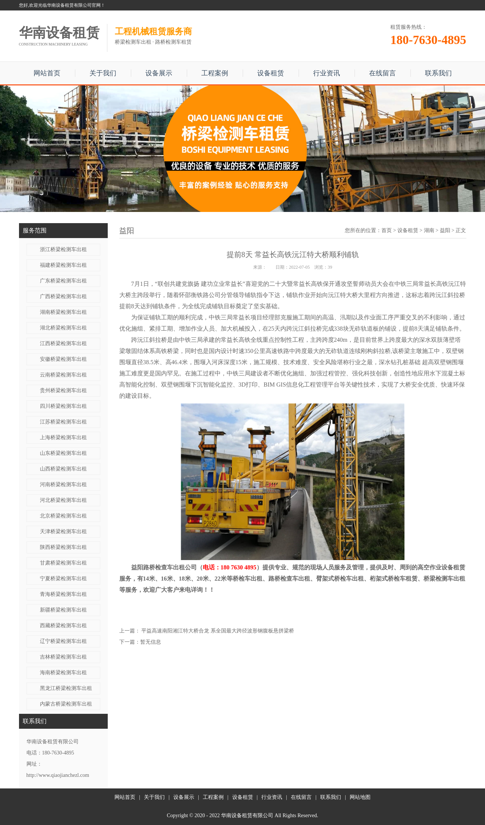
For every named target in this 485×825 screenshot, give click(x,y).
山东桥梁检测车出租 (63, 453)
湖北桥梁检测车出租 (63, 328)
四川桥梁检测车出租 (63, 406)
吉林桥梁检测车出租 (63, 657)
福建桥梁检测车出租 (63, 265)
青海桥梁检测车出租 (63, 594)
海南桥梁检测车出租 (63, 672)
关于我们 (102, 73)
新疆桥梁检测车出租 (63, 610)
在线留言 (382, 73)
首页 (386, 230)
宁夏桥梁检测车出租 (63, 578)
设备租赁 (270, 73)
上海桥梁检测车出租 (63, 437)
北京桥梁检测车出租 (63, 516)
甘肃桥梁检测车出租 (63, 563)
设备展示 (158, 73)
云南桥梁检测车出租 (63, 375)
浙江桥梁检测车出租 (63, 249)
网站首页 (47, 73)
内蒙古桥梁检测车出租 (66, 704)
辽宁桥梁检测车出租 (63, 641)
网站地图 (360, 797)
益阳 (445, 230)
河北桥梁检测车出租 (63, 500)
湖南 (429, 230)
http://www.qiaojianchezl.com (57, 775)
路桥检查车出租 (289, 578)
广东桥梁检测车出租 (63, 281)
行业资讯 (326, 73)
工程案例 (214, 73)
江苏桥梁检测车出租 (63, 422)
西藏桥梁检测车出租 (63, 625)
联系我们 (438, 73)
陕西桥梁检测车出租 (63, 547)
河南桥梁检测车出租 (63, 484)
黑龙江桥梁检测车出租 (66, 688)
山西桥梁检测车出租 (63, 469)
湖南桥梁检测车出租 (63, 312)
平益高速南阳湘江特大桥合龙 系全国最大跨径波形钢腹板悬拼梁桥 (217, 631)
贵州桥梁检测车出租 (63, 390)
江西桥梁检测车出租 (63, 343)
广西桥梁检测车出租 (63, 296)
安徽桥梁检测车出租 (63, 359)
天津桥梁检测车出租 (63, 531)
